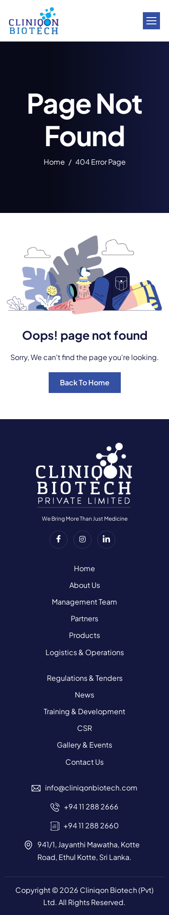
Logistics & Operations (85, 652)
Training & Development (84, 711)
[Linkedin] (106, 540)
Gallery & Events (84, 744)
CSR (84, 728)
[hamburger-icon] (151, 20)
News (84, 694)
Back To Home (85, 382)
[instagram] (82, 540)
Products (84, 635)
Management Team (84, 601)
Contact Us (84, 762)
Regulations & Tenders (85, 678)
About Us (84, 585)
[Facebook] (59, 540)
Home (84, 568)
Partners (84, 618)
